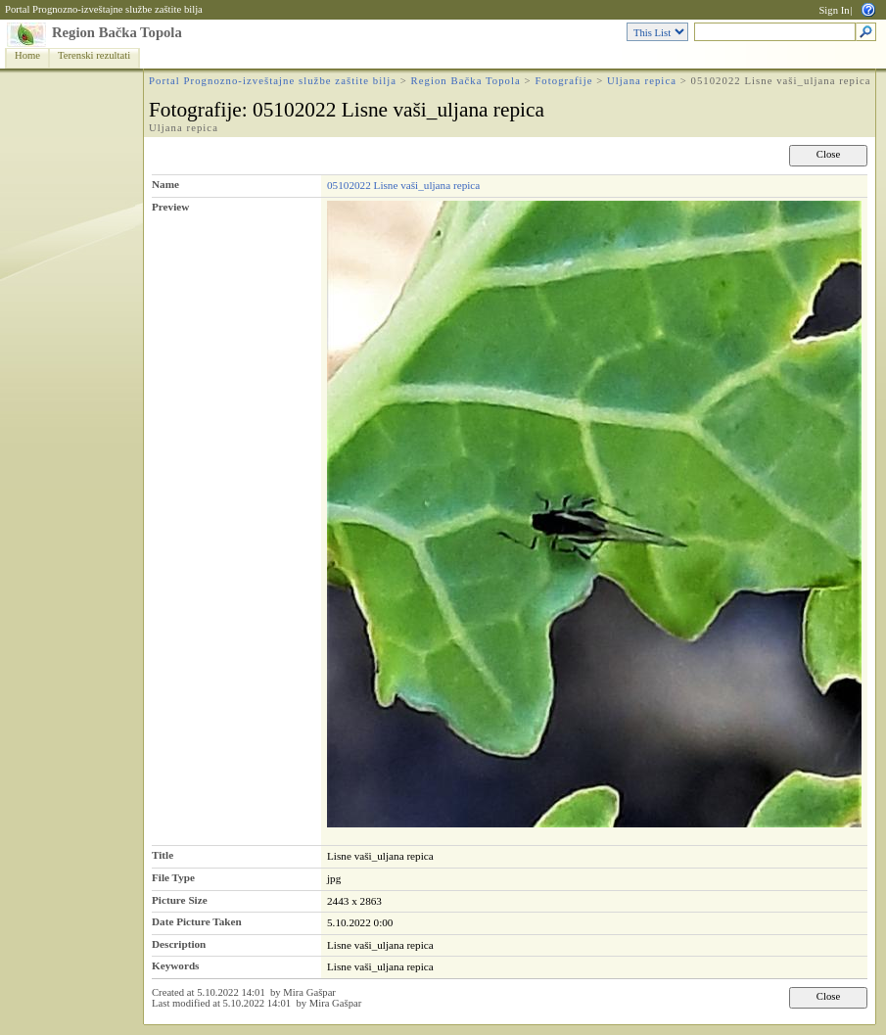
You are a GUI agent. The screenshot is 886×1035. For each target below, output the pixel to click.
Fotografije (563, 80)
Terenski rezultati (94, 55)
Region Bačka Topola (117, 32)
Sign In (833, 10)
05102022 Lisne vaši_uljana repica (403, 185)
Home (27, 55)
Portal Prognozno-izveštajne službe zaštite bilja (104, 9)
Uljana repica (641, 80)
